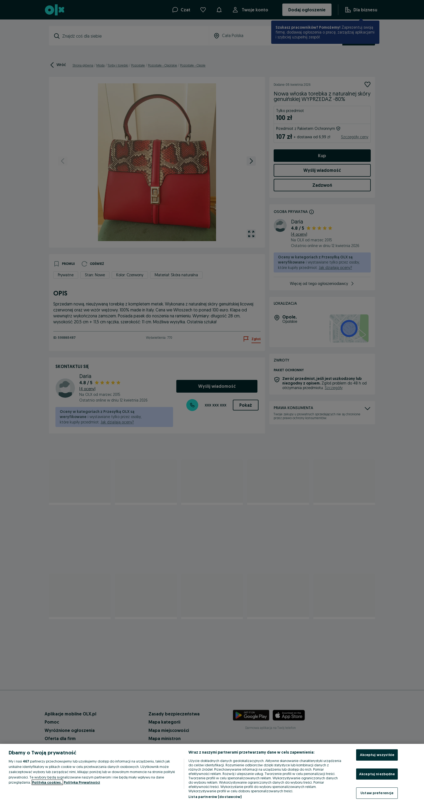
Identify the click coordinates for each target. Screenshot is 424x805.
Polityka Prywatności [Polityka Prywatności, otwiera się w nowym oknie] (82, 782)
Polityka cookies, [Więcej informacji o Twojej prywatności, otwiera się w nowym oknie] (47, 782)
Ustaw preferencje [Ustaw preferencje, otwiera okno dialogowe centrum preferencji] (376, 793)
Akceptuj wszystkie (377, 755)
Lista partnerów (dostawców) (215, 796)
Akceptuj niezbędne (377, 774)
